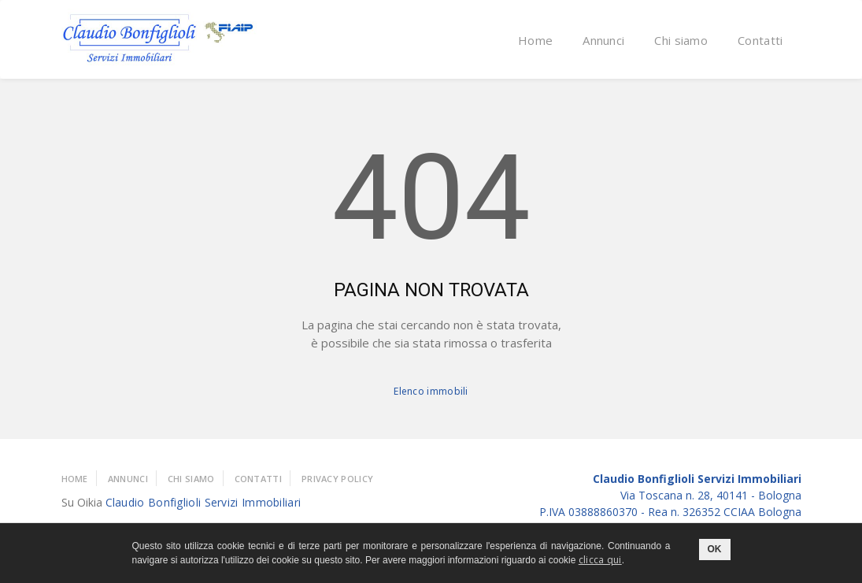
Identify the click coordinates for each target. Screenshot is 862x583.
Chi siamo (681, 40)
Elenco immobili (431, 391)
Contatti (760, 40)
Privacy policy (337, 479)
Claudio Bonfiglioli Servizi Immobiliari (203, 502)
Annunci (603, 40)
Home (535, 40)
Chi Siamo (191, 479)
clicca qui (600, 559)
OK (715, 549)
